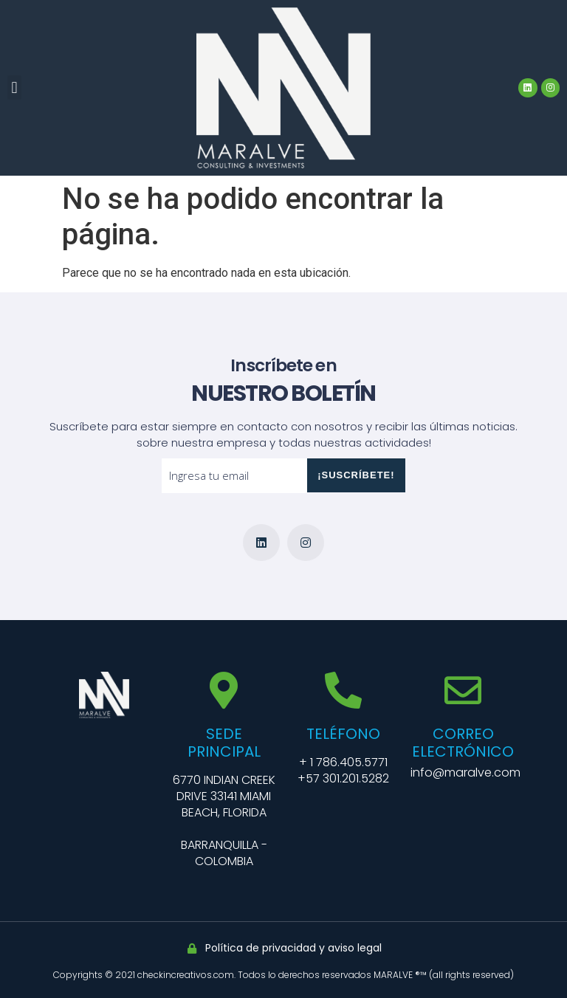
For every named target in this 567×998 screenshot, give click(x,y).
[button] (14, 87)
